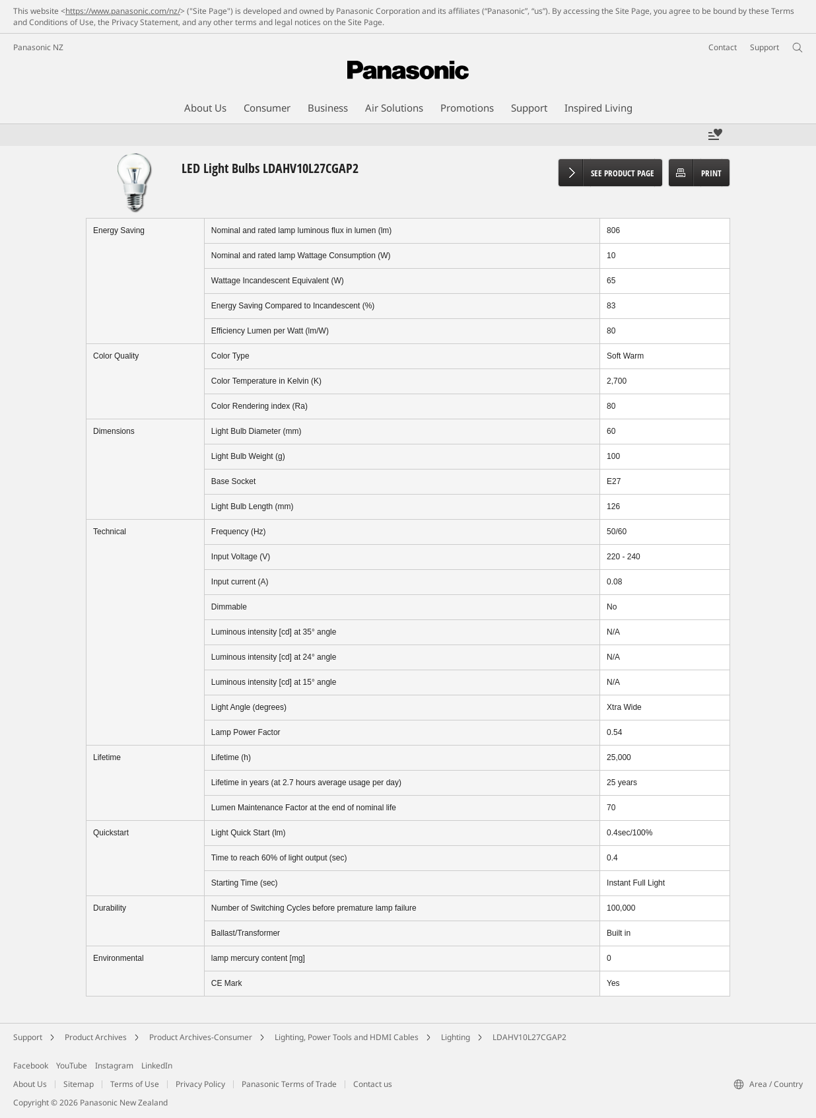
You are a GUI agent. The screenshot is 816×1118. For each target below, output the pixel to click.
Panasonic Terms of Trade (289, 1084)
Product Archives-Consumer (200, 1037)
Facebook (30, 1065)
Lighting (455, 1037)
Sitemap (78, 1084)
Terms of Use (134, 1084)
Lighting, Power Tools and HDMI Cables (347, 1037)
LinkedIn (156, 1065)
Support (27, 1037)
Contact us (372, 1084)
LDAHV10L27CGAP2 (529, 1037)
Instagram (114, 1065)
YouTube (71, 1065)
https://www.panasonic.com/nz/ (122, 11)
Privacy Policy (200, 1084)
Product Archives (96, 1037)
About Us (30, 1084)
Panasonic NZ (38, 47)
